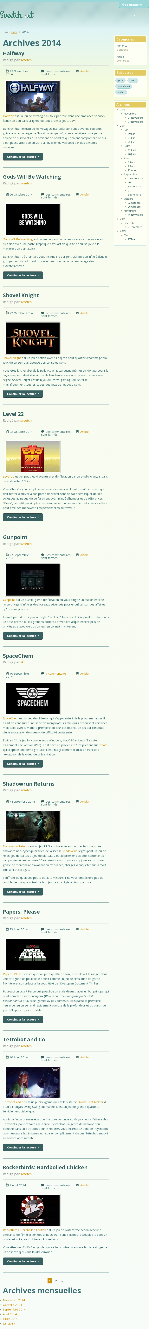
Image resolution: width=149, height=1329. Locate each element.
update (121, 92)
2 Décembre (135, 227)
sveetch (26, 60)
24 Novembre (136, 117)
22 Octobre (134, 202)
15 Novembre (136, 215)
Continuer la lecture (22, 157)
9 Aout (131, 166)
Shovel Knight (21, 295)
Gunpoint (15, 537)
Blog (14, 32)
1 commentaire (56, 673)
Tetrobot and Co (24, 1039)
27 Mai (131, 239)
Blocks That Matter (90, 1102)
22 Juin (131, 142)
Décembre (130, 223)
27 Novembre (136, 121)
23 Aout (132, 170)
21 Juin (131, 138)
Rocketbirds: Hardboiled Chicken (45, 1167)
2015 (123, 219)
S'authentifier (132, 4)
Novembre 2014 (14, 1300)
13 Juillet (132, 150)
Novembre (130, 113)
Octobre (128, 198)
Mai (126, 235)
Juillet (127, 146)
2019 (123, 231)
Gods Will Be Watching (32, 176)
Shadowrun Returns (29, 783)
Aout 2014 (10, 1314)
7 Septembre (135, 178)
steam (133, 80)
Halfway (13, 53)
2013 (123, 109)
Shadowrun (69, 851)
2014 (123, 125)
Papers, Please (21, 911)
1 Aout (131, 162)
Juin (126, 129)
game (120, 80)
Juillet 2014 (10, 1319)
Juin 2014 (9, 1323)
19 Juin (131, 134)
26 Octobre (134, 206)
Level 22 (13, 413)
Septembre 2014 (14, 1309)
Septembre (130, 174)
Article (84, 71)
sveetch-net (124, 86)
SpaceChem (18, 655)
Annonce (122, 45)
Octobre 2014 (12, 1305)
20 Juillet (132, 154)
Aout (126, 158)
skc (22, 662)
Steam (103, 745)
